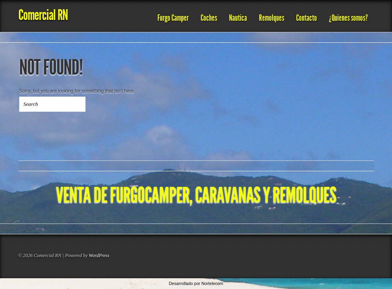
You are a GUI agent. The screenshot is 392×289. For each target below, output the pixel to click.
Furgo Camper (173, 18)
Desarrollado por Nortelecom (196, 283)
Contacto (306, 18)
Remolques (271, 18)
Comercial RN (43, 15)
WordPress (99, 255)
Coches (209, 18)
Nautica (238, 18)
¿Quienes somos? (348, 18)
